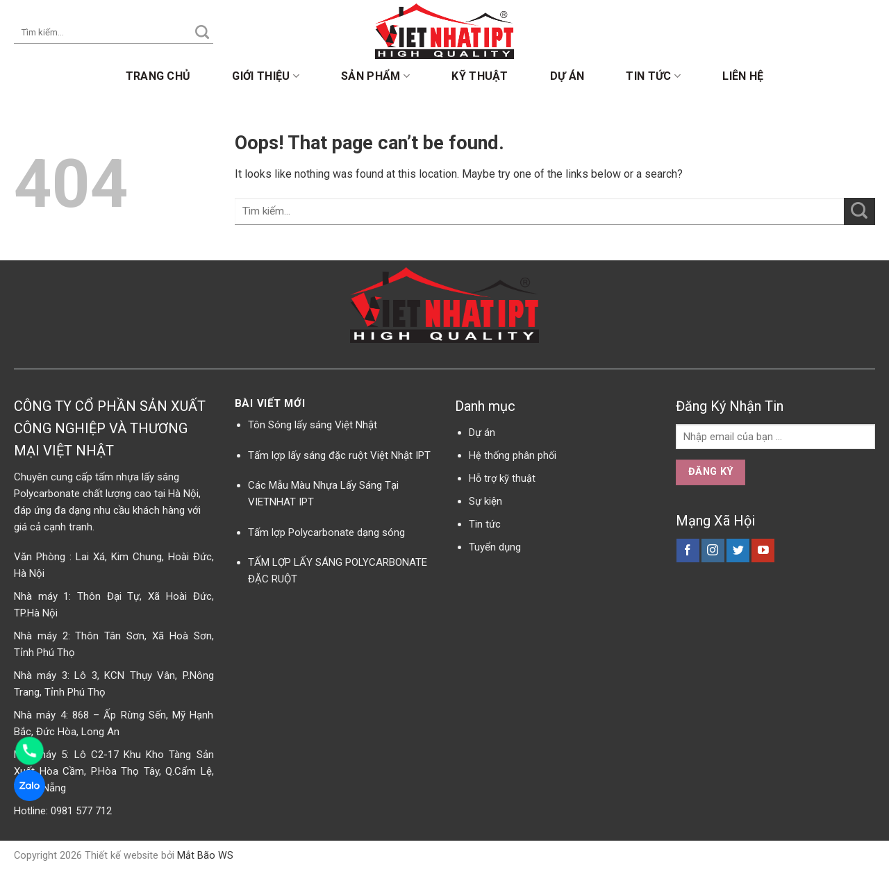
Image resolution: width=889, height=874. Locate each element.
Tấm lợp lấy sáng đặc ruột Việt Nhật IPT (339, 455)
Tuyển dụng (495, 547)
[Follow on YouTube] (762, 550)
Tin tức (653, 76)
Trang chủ (158, 76)
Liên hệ (742, 76)
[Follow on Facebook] (687, 550)
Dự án (567, 76)
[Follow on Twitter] (737, 550)
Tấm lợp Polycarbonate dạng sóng (326, 532)
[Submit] (202, 32)
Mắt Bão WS (205, 856)
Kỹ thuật (479, 76)
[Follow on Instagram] (712, 550)
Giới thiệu (265, 76)
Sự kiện (485, 501)
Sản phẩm (375, 76)
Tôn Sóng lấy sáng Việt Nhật (312, 425)
